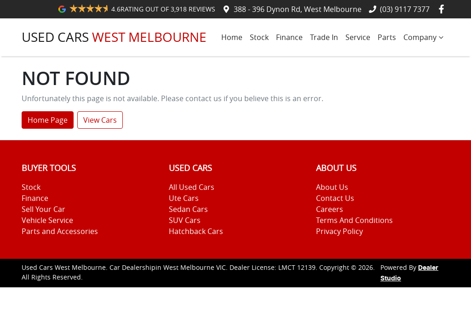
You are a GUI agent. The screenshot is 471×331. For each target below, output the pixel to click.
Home (231, 37)
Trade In (324, 37)
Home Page (48, 120)
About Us (332, 187)
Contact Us (335, 198)
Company (424, 37)
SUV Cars (185, 220)
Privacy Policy (339, 231)
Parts (387, 37)
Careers (329, 209)
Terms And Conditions (354, 220)
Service (357, 37)
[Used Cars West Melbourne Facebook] (443, 9)
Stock (259, 37)
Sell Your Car (43, 209)
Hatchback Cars (196, 231)
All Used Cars (191, 187)
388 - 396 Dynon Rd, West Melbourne (298, 9)
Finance (289, 37)
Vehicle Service (47, 220)
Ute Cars (184, 198)
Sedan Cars (188, 209)
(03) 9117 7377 (405, 9)
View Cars (100, 120)
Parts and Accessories (60, 231)
